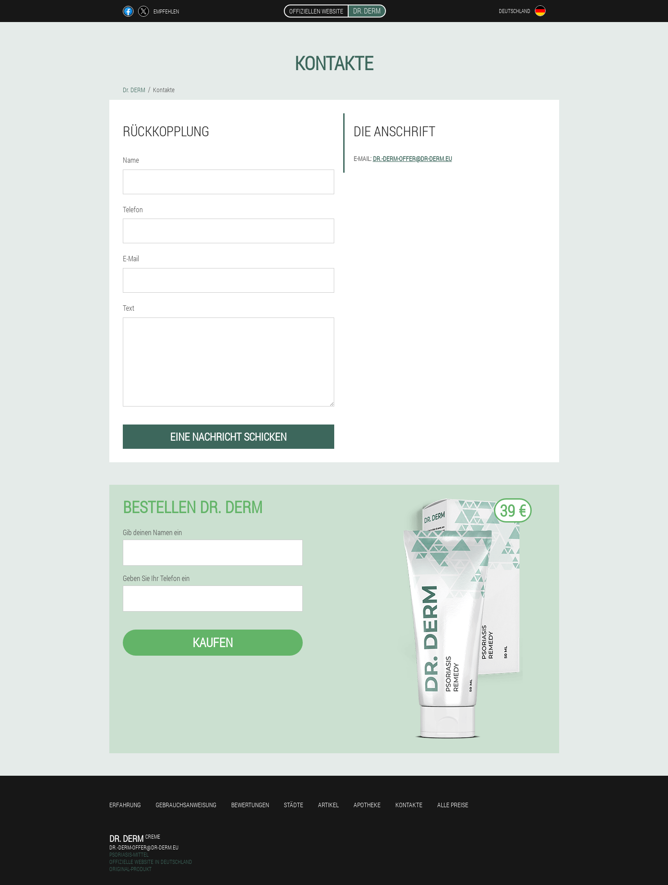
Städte (293, 804)
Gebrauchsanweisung (186, 804)
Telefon (133, 209)
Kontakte (408, 804)
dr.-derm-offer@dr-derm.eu (412, 158)
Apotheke (367, 804)
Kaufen (213, 642)
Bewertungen (250, 804)
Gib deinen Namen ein (152, 532)
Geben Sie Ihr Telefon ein (156, 578)
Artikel (328, 804)
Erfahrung (125, 804)
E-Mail (131, 258)
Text (128, 308)
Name (131, 160)
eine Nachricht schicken (228, 436)
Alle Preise (452, 804)
